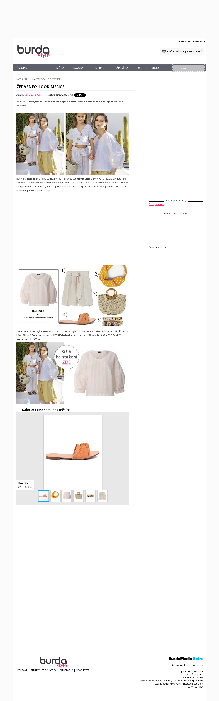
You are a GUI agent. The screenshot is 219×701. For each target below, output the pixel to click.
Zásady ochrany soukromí (167, 683)
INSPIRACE (99, 68)
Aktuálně (29, 79)
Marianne (198, 671)
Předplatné (66, 670)
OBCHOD (41, 72)
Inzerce (199, 677)
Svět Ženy (191, 674)
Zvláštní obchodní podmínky (188, 680)
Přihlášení (185, 41)
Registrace (199, 41)
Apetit (183, 671)
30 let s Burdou (148, 68)
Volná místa (188, 677)
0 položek (188, 51)
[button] (126, 418)
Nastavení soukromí (193, 683)
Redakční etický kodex (43, 670)
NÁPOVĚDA (121, 68)
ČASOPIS (21, 68)
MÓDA (60, 68)
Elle (190, 671)
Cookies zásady (195, 686)
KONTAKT (22, 670)
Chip (201, 674)
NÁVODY (78, 68)
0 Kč (199, 51)
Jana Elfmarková (32, 95)
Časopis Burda (156, 204)
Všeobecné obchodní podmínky (156, 680)
